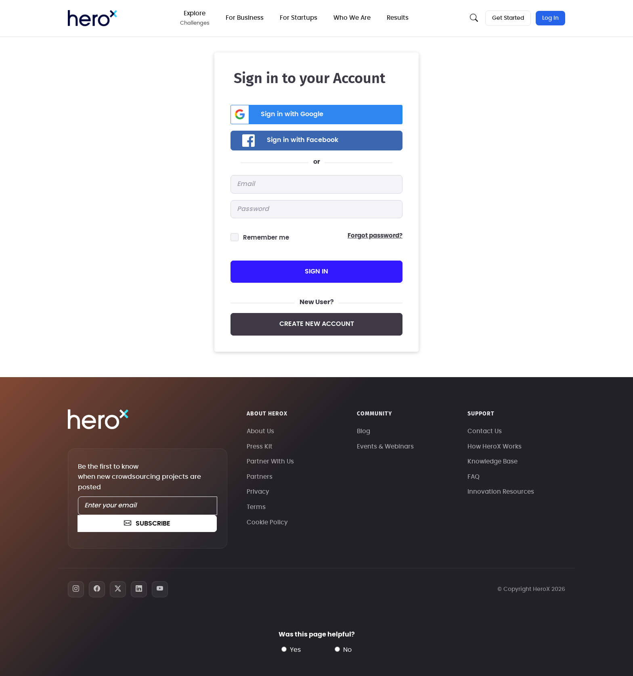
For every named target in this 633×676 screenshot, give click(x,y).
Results (398, 18)
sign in (316, 271)
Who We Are (352, 18)
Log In (550, 18)
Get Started (508, 18)
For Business (245, 18)
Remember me (266, 238)
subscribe (147, 523)
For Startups (298, 18)
